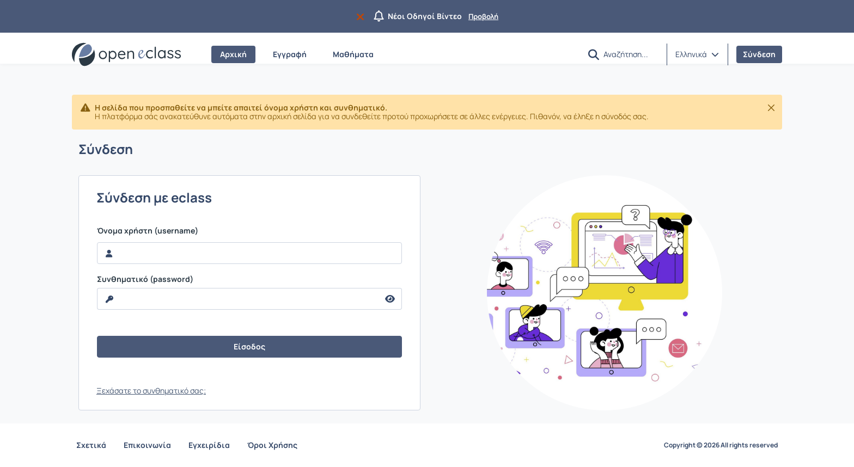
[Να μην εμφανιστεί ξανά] (362, 16)
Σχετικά (91, 445)
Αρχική (233, 54)
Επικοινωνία (147, 445)
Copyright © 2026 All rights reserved (721, 445)
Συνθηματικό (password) (145, 279)
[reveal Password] (238, 299)
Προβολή (483, 16)
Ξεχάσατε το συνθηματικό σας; (151, 390)
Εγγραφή (290, 54)
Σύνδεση (759, 54)
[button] (593, 54)
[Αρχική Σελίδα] (126, 54)
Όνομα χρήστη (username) (147, 230)
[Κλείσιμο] (771, 108)
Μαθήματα (353, 54)
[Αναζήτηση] (630, 54)
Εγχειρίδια (209, 445)
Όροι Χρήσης (272, 445)
